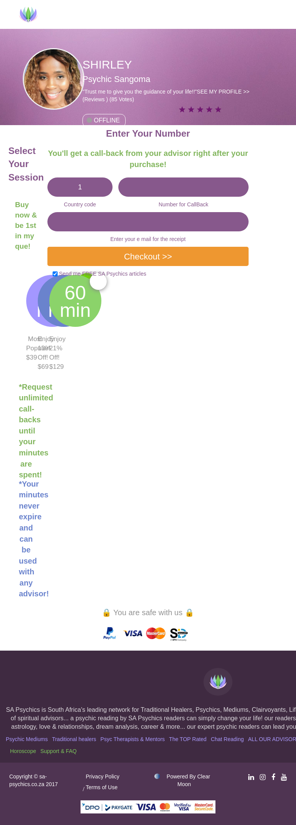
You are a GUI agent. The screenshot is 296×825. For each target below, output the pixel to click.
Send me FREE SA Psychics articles (102, 274)
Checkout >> (148, 256)
